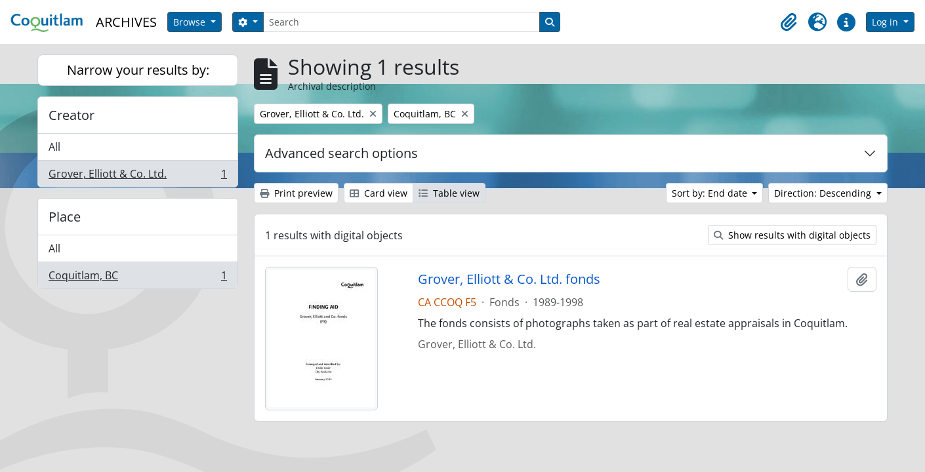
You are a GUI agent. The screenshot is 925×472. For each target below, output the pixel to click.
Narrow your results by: (138, 70)
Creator (71, 115)
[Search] (401, 22)
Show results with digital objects (792, 235)
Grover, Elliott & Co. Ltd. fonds (509, 279)
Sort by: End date (711, 193)
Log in (886, 22)
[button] (788, 22)
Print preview (296, 193)
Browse (190, 22)
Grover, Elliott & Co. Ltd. (137, 176)
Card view (378, 193)
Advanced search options (341, 153)
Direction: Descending (824, 193)
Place (65, 217)
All (54, 147)
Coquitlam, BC (137, 277)
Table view (449, 193)
